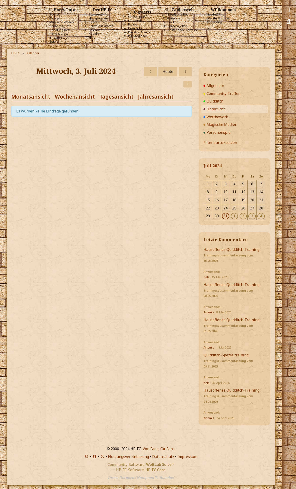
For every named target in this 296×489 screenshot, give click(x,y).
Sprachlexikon (177, 26)
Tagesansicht (116, 96)
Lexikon (173, 22)
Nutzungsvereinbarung (128, 456)
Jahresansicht (155, 96)
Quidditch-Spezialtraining (226, 355)
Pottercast (174, 18)
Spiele (53, 42)
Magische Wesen (61, 22)
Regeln (94, 34)
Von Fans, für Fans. (159, 448)
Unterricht (135, 28)
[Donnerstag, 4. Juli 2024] (185, 71)
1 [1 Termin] (234, 215)
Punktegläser (137, 36)
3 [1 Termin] (252, 215)
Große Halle (136, 17)
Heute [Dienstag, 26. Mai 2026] (168, 71)
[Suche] (288, 21)
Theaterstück (58, 38)
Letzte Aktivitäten (101, 26)
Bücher (54, 14)
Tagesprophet (177, 14)
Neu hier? (213, 14)
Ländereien (136, 21)
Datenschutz (163, 456)
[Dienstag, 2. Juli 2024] (150, 71)
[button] (187, 84)
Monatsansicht (30, 96)
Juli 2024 (213, 165)
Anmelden (214, 22)
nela (207, 277)
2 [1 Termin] (243, 215)
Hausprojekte (98, 18)
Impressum (187, 456)
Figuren (54, 18)
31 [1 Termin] (225, 215)
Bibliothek (135, 24)
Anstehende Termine (182, 30)
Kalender (95, 30)
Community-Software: (141, 464)
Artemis (209, 312)
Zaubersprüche (60, 26)
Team (93, 22)
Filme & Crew (58, 34)
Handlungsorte (60, 30)
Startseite (95, 14)
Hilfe (92, 38)
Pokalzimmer (137, 32)
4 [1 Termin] (261, 215)
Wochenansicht (75, 96)
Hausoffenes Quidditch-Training (231, 249)
